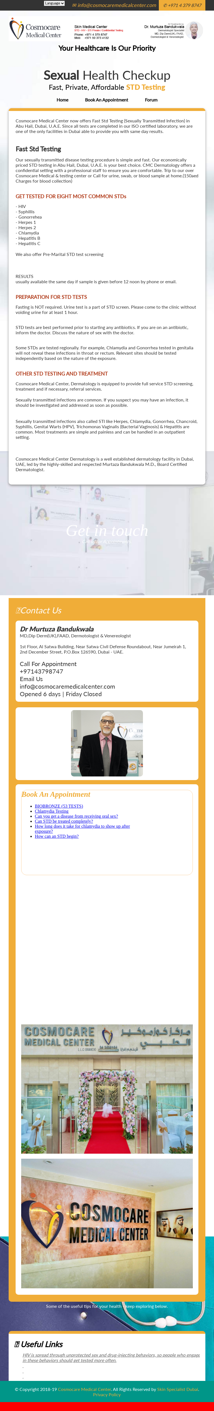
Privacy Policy (107, 1394)
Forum (151, 99)
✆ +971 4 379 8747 (182, 5)
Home (62, 99)
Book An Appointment (106, 99)
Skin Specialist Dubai (177, 1389)
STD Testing (145, 87)
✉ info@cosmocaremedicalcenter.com (114, 5)
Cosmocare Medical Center (84, 1389)
